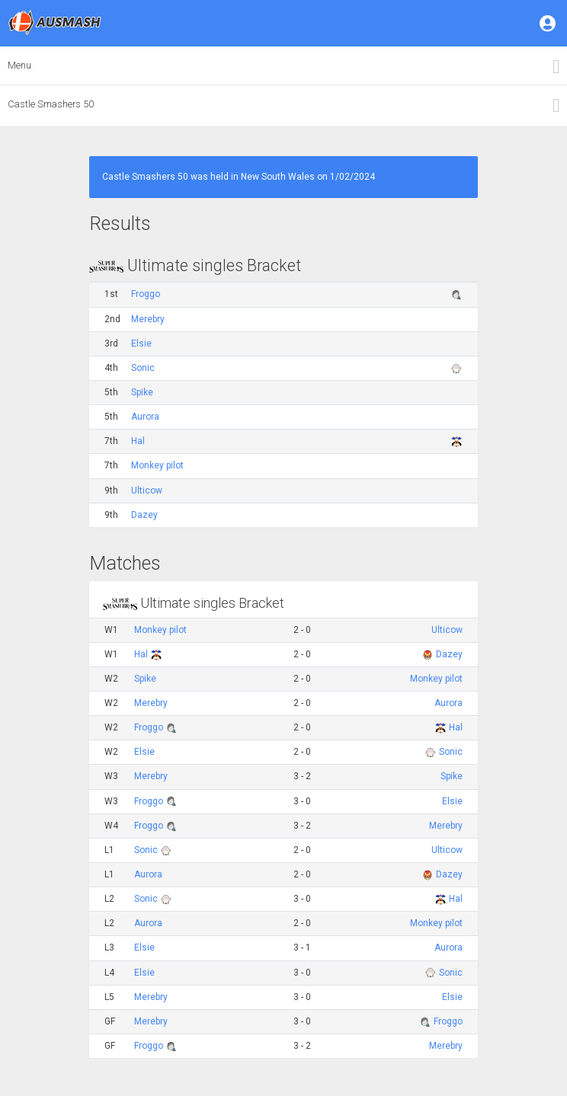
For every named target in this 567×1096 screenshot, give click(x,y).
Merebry (148, 319)
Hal (138, 441)
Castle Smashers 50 (51, 104)
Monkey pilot (157, 465)
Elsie (141, 343)
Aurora (145, 416)
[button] (548, 23)
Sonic (143, 368)
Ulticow (146, 490)
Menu (19, 65)
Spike (142, 392)
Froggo (145, 294)
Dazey (144, 515)
